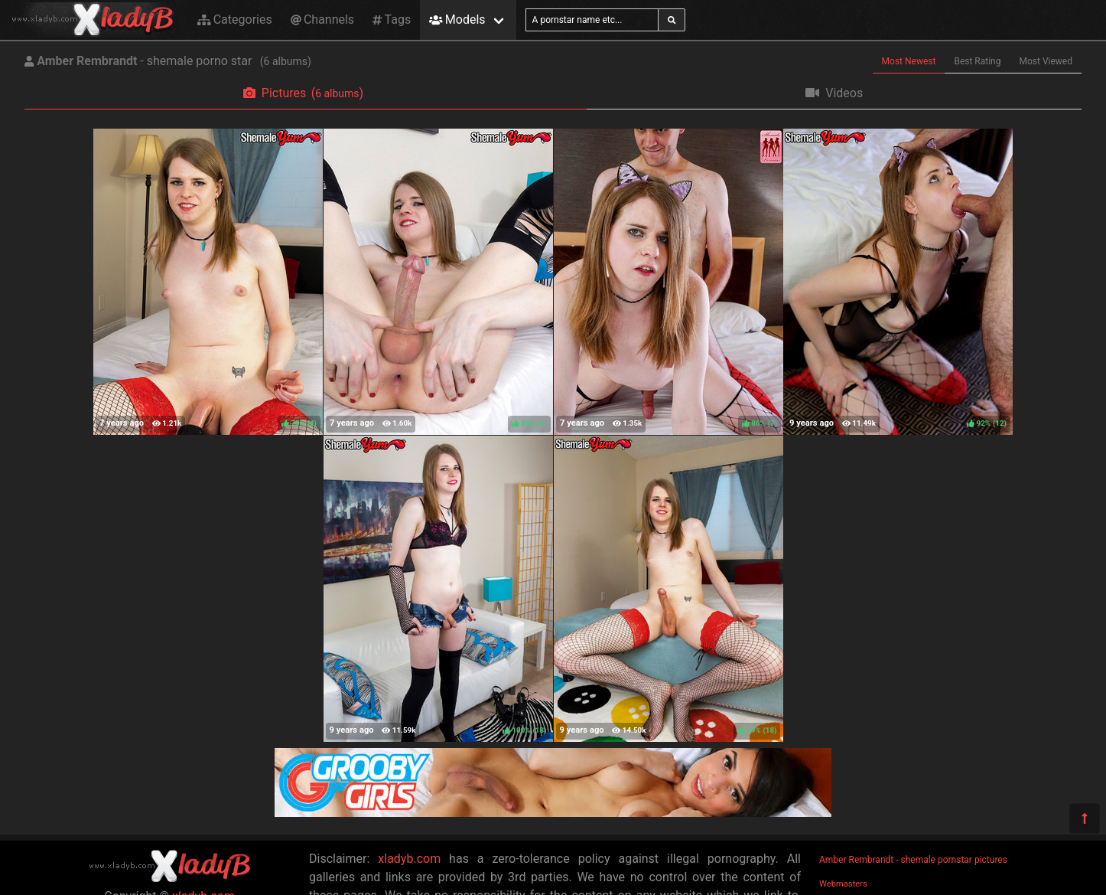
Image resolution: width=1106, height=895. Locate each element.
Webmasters (843, 884)
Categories (234, 19)
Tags (391, 19)
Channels (322, 19)
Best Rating (977, 61)
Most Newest (909, 61)
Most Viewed (1046, 61)
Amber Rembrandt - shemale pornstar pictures (913, 859)
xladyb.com (409, 858)
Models (457, 19)
